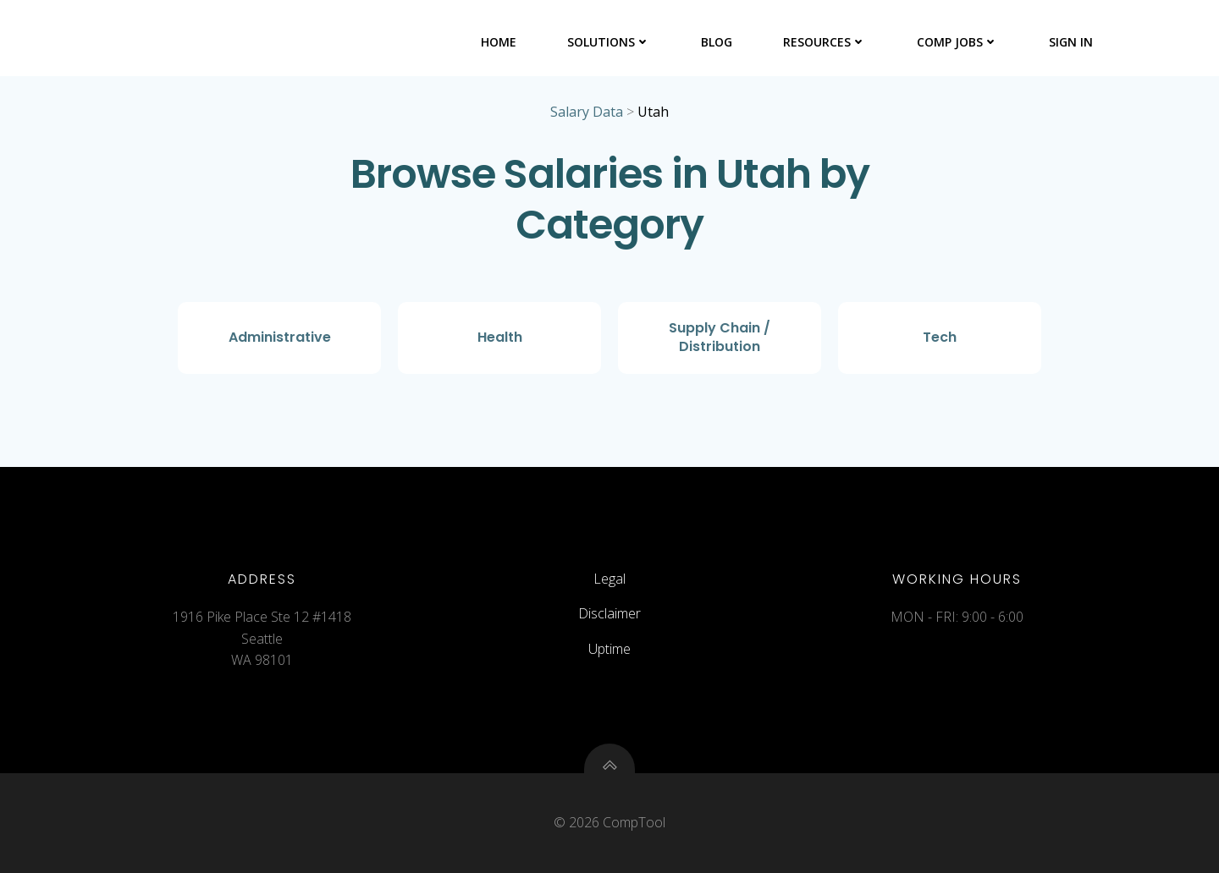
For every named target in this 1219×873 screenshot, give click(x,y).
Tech (940, 337)
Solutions (608, 42)
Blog (716, 42)
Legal (609, 578)
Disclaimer (609, 613)
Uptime (609, 649)
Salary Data (586, 111)
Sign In (1071, 42)
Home (498, 42)
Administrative (280, 337)
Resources (824, 42)
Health (499, 337)
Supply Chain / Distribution (719, 337)
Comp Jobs (957, 42)
